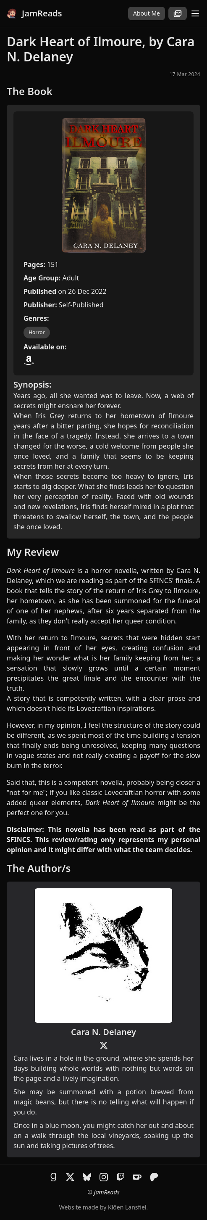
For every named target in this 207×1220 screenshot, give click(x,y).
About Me (146, 13)
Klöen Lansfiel (127, 1207)
